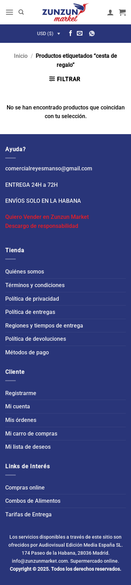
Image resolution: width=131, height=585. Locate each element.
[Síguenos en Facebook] (70, 33)
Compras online (25, 487)
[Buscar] (21, 12)
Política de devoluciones (35, 339)
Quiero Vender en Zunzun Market (47, 217)
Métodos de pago (27, 352)
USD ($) (45, 33)
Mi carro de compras (31, 433)
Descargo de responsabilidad (41, 226)
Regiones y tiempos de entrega (44, 325)
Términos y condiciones (35, 285)
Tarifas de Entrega (28, 514)
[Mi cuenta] (110, 12)
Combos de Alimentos (32, 501)
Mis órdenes (20, 420)
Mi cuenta (17, 406)
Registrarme (20, 393)
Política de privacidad (32, 298)
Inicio (21, 56)
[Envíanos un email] (79, 33)
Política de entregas (30, 312)
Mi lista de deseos (28, 447)
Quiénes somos (24, 271)
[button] (9, 12)
